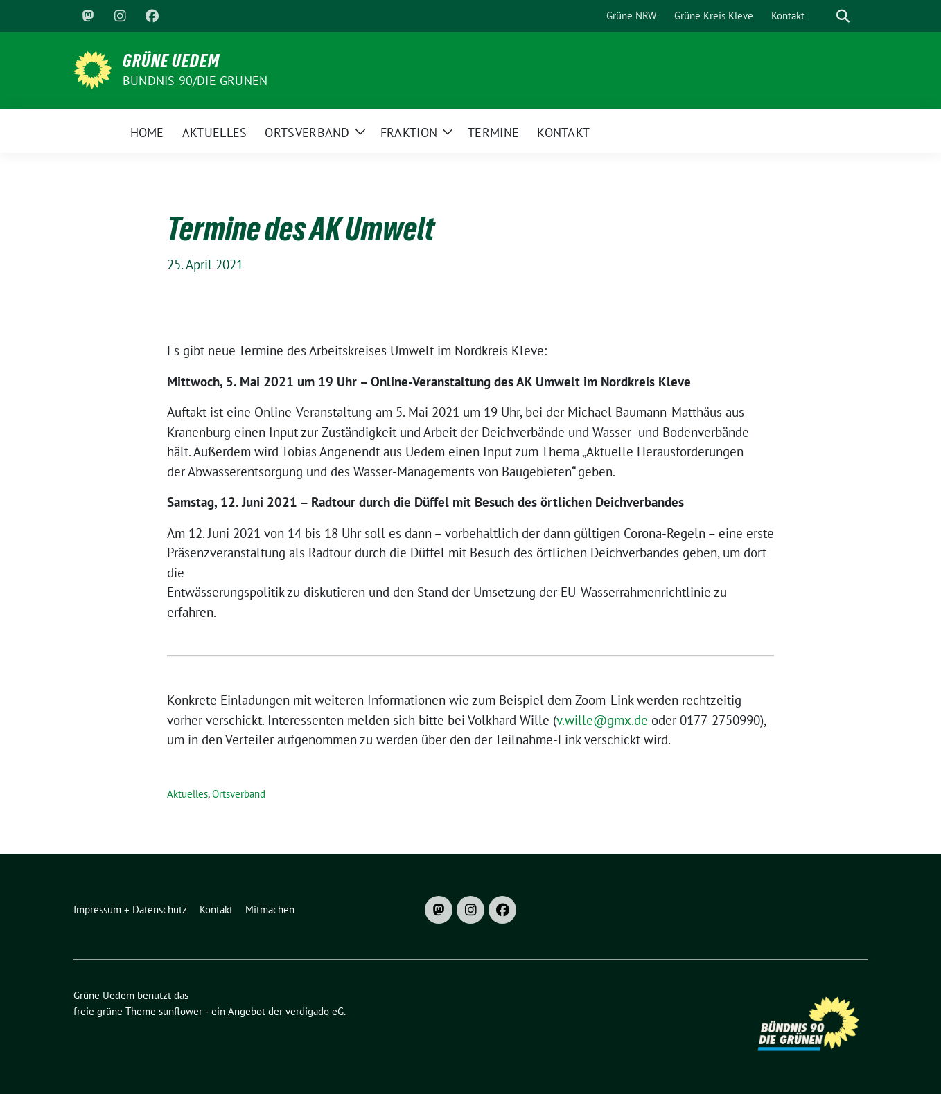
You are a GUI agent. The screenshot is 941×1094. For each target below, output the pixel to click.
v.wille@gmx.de (602, 720)
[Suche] (823, 16)
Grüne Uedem (171, 61)
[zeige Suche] (842, 16)
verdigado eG (314, 1011)
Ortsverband (238, 793)
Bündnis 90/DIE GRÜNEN (195, 81)
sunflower (180, 1011)
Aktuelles (187, 793)
